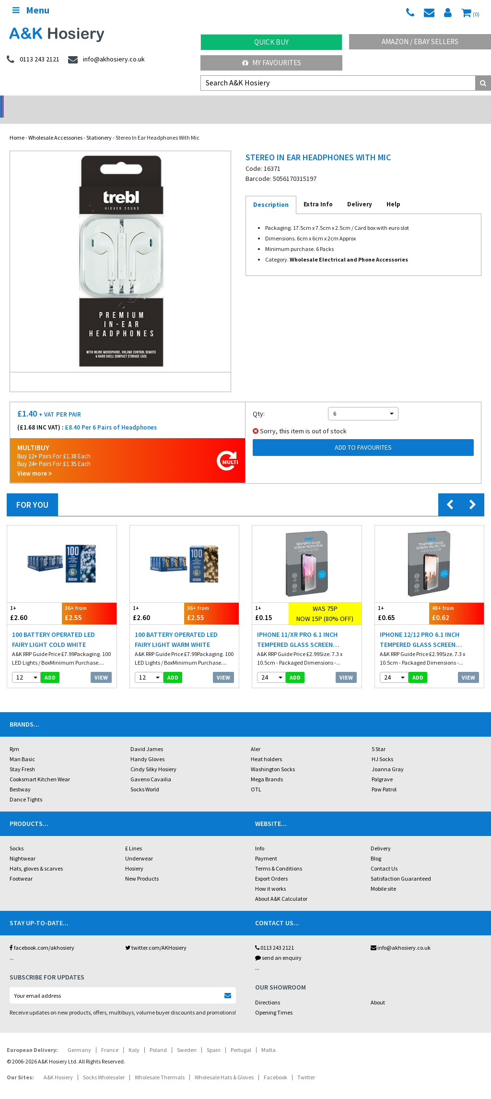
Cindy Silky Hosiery (153, 756)
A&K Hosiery (58, 1064)
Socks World (144, 776)
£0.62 (456, 600)
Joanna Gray (388, 756)
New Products (142, 866)
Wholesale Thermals (160, 1064)
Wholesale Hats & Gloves (224, 1064)
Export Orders (271, 866)
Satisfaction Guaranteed (401, 866)
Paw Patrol (384, 776)
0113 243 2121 (274, 935)
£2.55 (89, 600)
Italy (134, 1037)
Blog (376, 845)
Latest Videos (429, 103)
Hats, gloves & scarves (36, 856)
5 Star (379, 736)
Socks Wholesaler (104, 1064)
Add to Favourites (363, 434)
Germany (79, 1037)
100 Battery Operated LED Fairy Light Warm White (176, 627)
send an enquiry (278, 945)
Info (259, 835)
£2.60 (34, 600)
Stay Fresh (22, 756)
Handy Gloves (147, 746)
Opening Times (273, 999)
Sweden (187, 1037)
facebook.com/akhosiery (42, 935)
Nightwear (22, 845)
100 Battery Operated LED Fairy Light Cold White (53, 627)
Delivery (381, 835)
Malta (268, 1037)
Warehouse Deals (307, 103)
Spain (214, 1037)
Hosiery (134, 856)
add (50, 665)
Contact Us (384, 856)
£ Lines (133, 835)
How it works (270, 876)
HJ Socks (382, 746)
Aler (255, 736)
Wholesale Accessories (55, 125)
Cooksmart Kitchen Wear (40, 766)
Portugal (241, 1037)
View (101, 665)
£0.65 (402, 600)
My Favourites (271, 62)
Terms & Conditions (278, 856)
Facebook (275, 1064)
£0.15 (270, 600)
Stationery (99, 125)
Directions (267, 989)
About (378, 989)
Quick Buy (271, 42)
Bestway (20, 776)
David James (146, 736)
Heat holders (266, 746)
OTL (256, 776)
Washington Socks (273, 756)
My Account (184, 103)
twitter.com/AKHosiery (156, 935)
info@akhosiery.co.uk (401, 935)
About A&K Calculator (281, 886)
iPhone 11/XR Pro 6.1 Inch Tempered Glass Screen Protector (297, 627)
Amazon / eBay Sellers (420, 41)
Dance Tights (26, 786)
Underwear (139, 845)
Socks (16, 835)
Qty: (259, 401)
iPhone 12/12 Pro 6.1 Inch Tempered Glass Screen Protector (419, 627)
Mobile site (383, 876)
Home (17, 125)
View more (34, 461)
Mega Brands (267, 766)
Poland (158, 1037)
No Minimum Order (61, 103)
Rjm (14, 736)
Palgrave (382, 766)
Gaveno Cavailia (150, 766)
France (109, 1037)
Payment (266, 845)
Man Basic (22, 746)
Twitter (306, 1064)
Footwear (21, 866)
